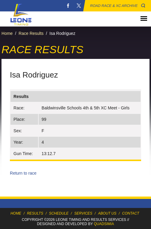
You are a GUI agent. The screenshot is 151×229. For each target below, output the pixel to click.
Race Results (31, 33)
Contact (130, 213)
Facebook (68, 5)
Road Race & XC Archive (114, 6)
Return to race (23, 173)
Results (35, 213)
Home (7, 33)
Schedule (58, 213)
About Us (107, 213)
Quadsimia (104, 224)
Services (83, 213)
